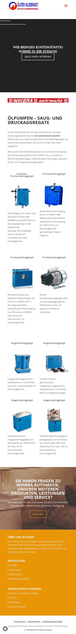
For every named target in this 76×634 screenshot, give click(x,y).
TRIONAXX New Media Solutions (39, 630)
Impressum (15, 569)
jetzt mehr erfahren (38, 56)
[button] (5, 628)
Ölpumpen (15, 602)
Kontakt (38, 514)
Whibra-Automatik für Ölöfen (24, 593)
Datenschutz (16, 574)
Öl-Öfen (13, 597)
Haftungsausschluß (19, 578)
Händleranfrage (17, 606)
